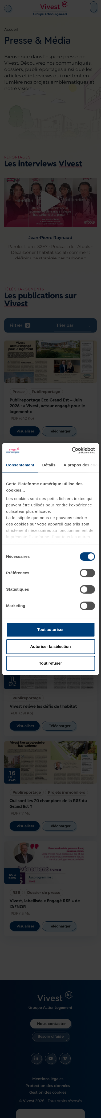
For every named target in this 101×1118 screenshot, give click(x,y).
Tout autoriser (50, 629)
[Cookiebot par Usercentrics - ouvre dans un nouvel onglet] (72, 450)
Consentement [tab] (20, 465)
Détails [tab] (48, 465)
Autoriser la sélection (50, 646)
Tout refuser (50, 663)
